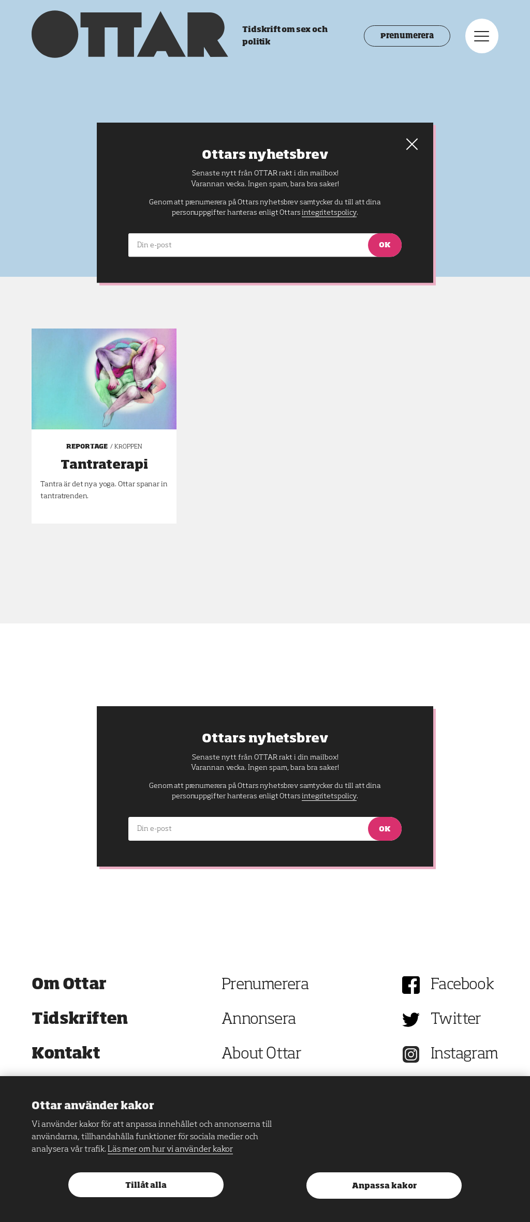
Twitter (456, 1019)
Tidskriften (80, 1019)
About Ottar (261, 1054)
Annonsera (259, 1019)
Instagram (464, 1054)
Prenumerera (407, 36)
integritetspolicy (329, 796)
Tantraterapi (104, 465)
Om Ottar (69, 985)
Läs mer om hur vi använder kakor (170, 1149)
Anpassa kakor (384, 1186)
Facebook (462, 985)
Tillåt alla (146, 1185)
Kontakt (66, 1054)
